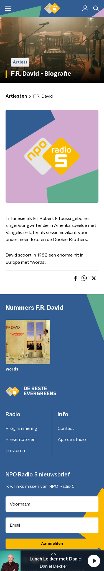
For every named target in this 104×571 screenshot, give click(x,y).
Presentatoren (20, 439)
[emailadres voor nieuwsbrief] (52, 525)
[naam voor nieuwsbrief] (52, 504)
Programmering (21, 428)
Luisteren (15, 450)
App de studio (72, 439)
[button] (94, 561)
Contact (66, 428)
